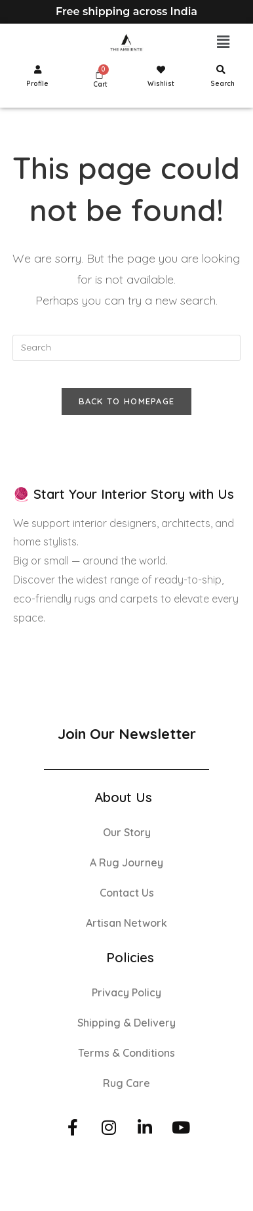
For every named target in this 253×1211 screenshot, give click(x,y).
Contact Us (127, 892)
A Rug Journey (126, 862)
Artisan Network (126, 922)
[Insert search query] (126, 348)
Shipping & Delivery (126, 1022)
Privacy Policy (126, 992)
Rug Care (126, 1083)
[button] (223, 42)
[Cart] (99, 74)
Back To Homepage (127, 401)
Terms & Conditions (126, 1052)
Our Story (127, 832)
